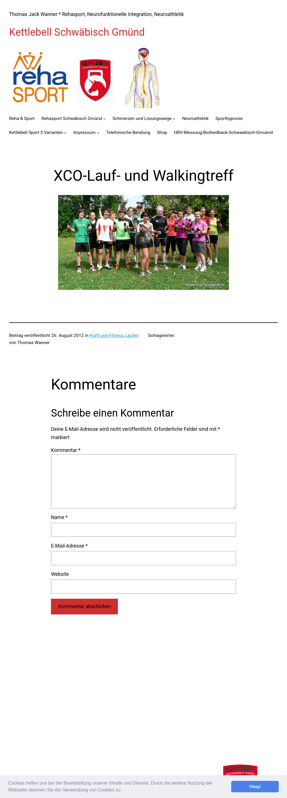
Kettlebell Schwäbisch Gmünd (77, 32)
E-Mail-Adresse (69, 546)
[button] (123, 790)
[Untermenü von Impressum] (98, 132)
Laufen (132, 335)
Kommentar (66, 450)
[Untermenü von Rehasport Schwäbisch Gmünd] (104, 118)
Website (60, 574)
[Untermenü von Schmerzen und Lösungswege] (174, 118)
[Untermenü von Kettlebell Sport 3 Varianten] (65, 132)
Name (59, 517)
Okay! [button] (255, 786)
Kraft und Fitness (106, 335)
